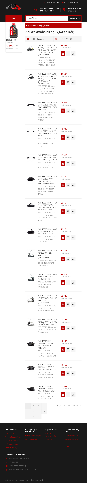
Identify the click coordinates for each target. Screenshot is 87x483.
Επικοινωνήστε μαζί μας (33, 436)
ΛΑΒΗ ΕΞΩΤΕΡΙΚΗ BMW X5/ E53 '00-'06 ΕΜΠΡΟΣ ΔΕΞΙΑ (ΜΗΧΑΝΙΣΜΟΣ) (47, 322)
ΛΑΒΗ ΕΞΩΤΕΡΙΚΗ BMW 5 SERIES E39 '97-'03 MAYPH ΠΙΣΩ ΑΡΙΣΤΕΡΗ (47, 231)
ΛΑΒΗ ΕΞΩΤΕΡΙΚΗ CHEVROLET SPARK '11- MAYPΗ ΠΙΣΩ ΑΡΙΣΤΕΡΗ (47, 388)
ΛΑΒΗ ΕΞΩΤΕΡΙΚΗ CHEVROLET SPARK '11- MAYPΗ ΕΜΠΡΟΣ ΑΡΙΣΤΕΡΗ (47, 344)
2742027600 (14, 462)
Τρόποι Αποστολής (11, 444)
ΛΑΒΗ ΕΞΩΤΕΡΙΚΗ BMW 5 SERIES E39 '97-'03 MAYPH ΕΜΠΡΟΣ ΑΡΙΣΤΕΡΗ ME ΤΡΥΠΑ (47, 180)
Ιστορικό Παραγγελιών (72, 439)
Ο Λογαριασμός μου (51, 2)
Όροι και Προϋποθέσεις (13, 437)
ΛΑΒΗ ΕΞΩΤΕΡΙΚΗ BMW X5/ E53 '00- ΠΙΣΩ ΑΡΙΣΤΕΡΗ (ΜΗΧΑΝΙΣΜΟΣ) (47, 254)
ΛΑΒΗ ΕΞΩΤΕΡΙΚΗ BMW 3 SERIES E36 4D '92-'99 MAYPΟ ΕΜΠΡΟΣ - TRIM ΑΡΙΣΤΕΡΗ (47, 106)
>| (38, 416)
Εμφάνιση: (65, 38)
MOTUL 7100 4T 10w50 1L (12, 41)
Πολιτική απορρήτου (12, 440)
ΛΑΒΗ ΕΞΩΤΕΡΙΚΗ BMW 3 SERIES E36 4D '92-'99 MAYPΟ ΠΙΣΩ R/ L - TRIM (47, 157)
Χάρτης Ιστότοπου (31, 439)
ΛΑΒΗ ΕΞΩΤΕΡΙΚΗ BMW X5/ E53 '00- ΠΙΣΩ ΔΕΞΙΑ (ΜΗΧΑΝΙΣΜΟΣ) (47, 276)
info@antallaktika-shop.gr (18, 466)
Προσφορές (49, 439)
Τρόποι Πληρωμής (11, 448)
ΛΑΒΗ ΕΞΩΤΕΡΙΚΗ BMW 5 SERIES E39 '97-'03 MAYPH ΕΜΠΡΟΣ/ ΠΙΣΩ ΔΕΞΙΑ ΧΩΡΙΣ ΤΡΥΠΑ (47, 206)
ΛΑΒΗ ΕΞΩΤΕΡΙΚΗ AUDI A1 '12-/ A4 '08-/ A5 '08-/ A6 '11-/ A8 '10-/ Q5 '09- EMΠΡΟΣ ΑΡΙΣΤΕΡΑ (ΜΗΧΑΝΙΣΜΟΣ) (47, 50)
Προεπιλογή (41, 39)
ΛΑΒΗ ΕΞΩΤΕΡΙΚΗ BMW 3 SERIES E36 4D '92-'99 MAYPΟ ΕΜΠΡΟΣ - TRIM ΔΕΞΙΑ (47, 132)
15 (71, 39)
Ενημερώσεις (69, 446)
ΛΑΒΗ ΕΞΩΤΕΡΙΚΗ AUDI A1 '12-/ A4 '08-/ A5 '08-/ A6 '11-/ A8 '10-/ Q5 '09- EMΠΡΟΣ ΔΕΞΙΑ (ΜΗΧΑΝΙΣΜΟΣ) (47, 78)
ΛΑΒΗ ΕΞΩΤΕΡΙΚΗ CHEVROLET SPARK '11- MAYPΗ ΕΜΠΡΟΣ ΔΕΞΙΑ (47, 367)
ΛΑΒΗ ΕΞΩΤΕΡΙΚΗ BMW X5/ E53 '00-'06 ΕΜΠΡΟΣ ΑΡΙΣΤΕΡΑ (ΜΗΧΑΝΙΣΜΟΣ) (47, 299)
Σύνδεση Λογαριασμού (70, 2)
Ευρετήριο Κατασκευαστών (50, 435)
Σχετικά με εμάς (10, 433)
